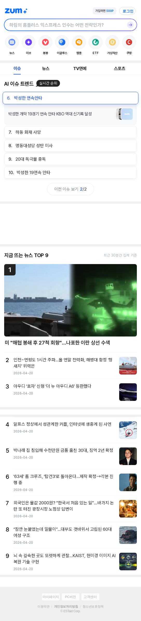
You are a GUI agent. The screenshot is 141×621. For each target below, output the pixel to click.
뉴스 (45, 68)
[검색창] (63, 25)
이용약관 (43, 606)
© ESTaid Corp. (70, 611)
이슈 (17, 68)
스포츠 (119, 68)
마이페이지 (51, 597)
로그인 (128, 11)
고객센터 (90, 597)
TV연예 (79, 68)
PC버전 (70, 597)
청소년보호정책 (93, 606)
